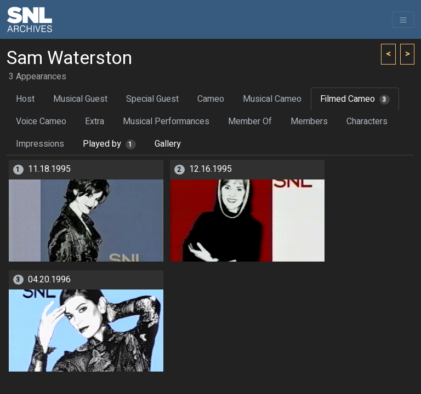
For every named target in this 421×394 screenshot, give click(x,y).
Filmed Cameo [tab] (355, 99)
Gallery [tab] (168, 143)
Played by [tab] (109, 143)
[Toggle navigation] (403, 19)
